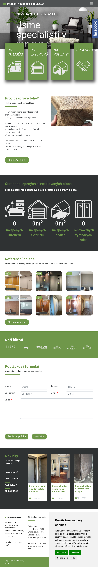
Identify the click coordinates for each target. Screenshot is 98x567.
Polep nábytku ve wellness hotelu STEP (59, 489)
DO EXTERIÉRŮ (12, 479)
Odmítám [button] (75, 553)
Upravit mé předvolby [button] (66, 558)
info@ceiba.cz (39, 537)
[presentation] (51, 426)
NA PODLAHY (11, 485)
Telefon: (54, 386)
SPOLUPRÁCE (11, 491)
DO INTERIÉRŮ (11, 472)
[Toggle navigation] (91, 3)
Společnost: (10, 393)
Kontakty (39, 436)
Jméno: (8, 386)
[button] (7, 24)
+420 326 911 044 (38, 543)
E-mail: (54, 393)
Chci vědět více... (17, 160)
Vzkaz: (8, 400)
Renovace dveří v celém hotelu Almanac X (37, 489)
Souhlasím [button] (61, 553)
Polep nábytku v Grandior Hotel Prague (83, 489)
